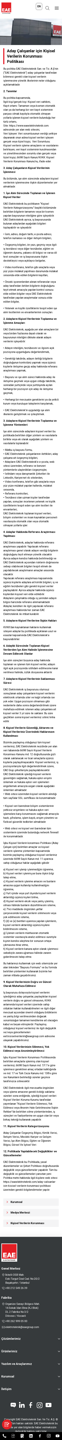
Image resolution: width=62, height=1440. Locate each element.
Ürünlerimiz (9, 1351)
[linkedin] (22, 1405)
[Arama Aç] (47, 8)
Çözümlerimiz (11, 1338)
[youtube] (48, 1405)
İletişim (6, 1389)
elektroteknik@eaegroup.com (22, 1327)
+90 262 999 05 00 (14, 1321)
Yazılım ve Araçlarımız (16, 1364)
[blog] (13, 1405)
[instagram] (39, 1405)
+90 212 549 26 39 (14, 1288)
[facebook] (30, 1405)
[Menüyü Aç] (57, 8)
